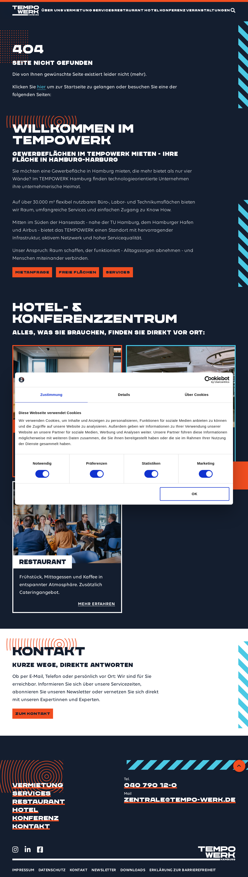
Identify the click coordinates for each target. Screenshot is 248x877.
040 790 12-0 (150, 785)
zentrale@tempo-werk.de (180, 800)
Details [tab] (124, 395)
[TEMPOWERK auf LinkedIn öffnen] (27, 849)
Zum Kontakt (32, 713)
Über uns (52, 10)
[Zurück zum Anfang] (239, 766)
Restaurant (129, 10)
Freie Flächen (77, 272)
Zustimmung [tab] (51, 395)
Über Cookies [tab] (197, 395)
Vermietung (78, 10)
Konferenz (173, 10)
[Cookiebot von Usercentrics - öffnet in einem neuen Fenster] (208, 379)
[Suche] (233, 10)
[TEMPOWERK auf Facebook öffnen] (40, 849)
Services (103, 10)
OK (194, 494)
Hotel (151, 10)
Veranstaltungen (208, 10)
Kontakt (31, 826)
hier (41, 87)
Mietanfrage (32, 272)
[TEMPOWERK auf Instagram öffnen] (15, 849)
